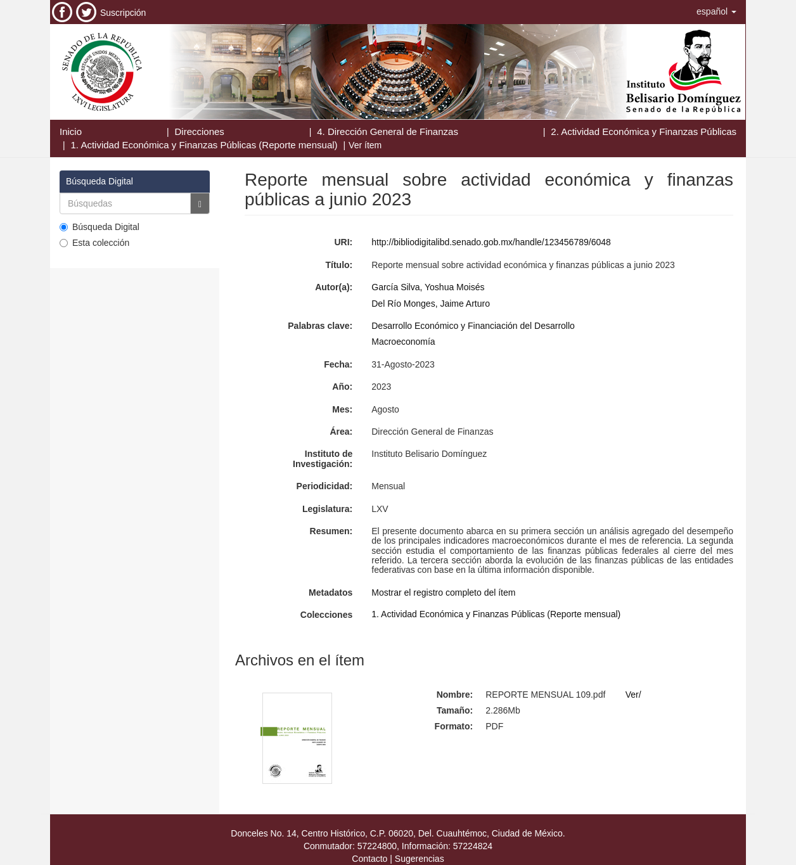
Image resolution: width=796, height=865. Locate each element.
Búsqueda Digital (99, 227)
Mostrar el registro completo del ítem (443, 592)
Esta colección (94, 243)
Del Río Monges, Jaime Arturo (430, 303)
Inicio (71, 131)
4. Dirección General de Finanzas (387, 131)
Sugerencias (419, 859)
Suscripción (123, 13)
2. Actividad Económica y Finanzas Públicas (643, 131)
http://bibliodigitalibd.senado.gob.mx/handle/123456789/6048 (491, 242)
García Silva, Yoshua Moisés (427, 287)
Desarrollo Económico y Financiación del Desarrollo (473, 326)
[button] (716, 11)
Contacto (369, 859)
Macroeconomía (403, 341)
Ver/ (633, 694)
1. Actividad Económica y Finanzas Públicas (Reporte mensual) (204, 144)
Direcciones (199, 131)
